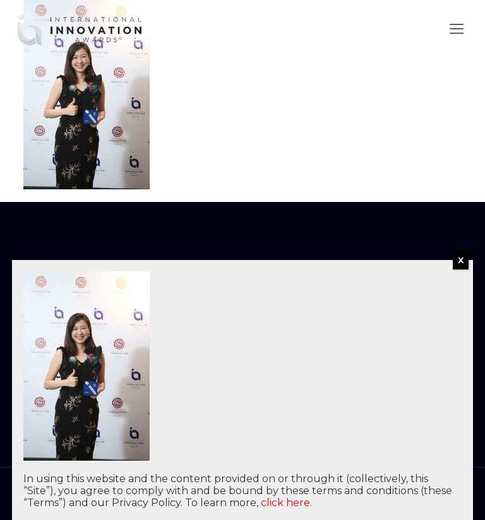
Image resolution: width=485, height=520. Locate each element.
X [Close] (461, 260)
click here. (286, 503)
